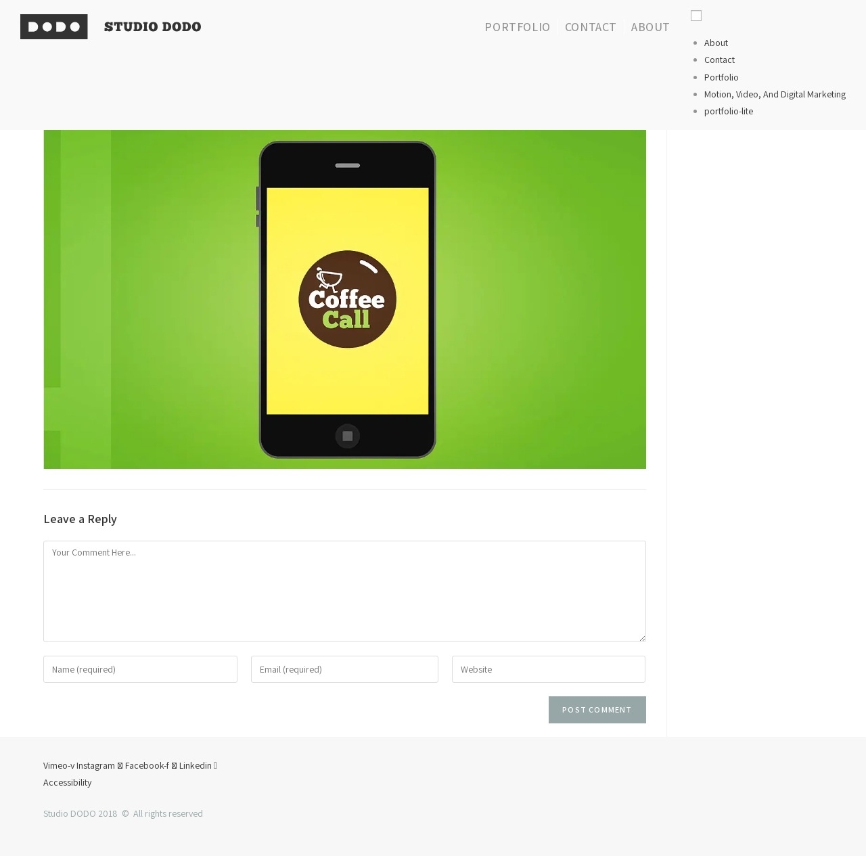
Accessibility (67, 782)
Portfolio (721, 77)
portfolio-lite (728, 111)
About (716, 43)
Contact (719, 59)
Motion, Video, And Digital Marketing (775, 94)
